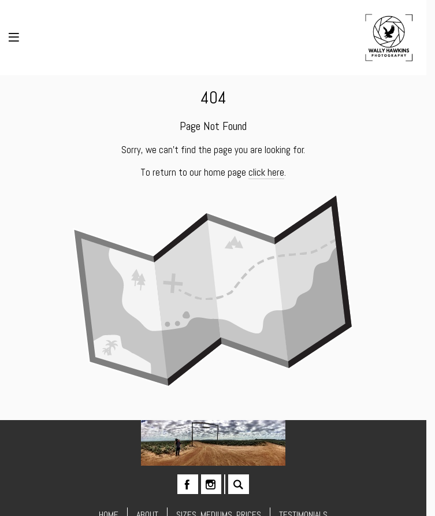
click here (266, 172)
